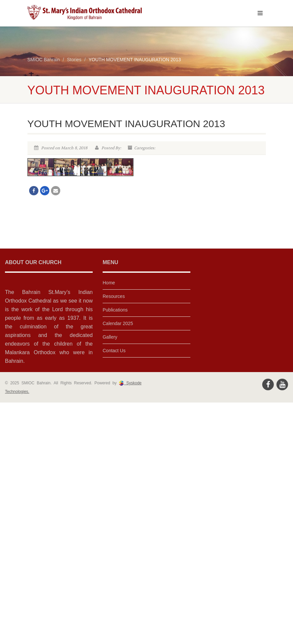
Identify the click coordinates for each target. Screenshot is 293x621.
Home (109, 282)
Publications (115, 309)
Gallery (110, 337)
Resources (114, 296)
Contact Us (114, 350)
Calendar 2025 (118, 323)
